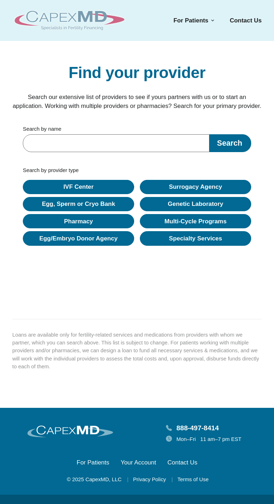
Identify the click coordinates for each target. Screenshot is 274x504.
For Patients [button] (190, 20)
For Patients (93, 462)
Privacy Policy (149, 479)
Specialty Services (195, 238)
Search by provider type (51, 170)
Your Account (138, 462)
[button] (230, 143)
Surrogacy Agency (195, 186)
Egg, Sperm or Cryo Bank (78, 204)
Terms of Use (192, 479)
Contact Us (246, 20)
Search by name (42, 129)
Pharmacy (78, 221)
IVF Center (79, 186)
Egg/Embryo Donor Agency (78, 238)
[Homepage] (69, 20)
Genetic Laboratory (195, 204)
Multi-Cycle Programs (195, 221)
